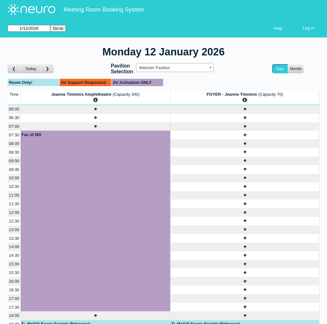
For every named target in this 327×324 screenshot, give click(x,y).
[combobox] (175, 67)
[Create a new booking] (95, 109)
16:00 (14, 281)
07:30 (14, 135)
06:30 (14, 117)
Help (278, 28)
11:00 (14, 195)
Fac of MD (31, 134)
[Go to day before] (14, 69)
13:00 (14, 229)
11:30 (14, 203)
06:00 (14, 109)
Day (280, 68)
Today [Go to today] (30, 68)
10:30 (14, 186)
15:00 (14, 264)
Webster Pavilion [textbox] (154, 67)
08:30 (14, 152)
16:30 (14, 290)
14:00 (14, 246)
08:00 (14, 143)
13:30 (14, 238)
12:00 (14, 212)
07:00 (14, 126)
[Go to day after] (47, 69)
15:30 (14, 272)
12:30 (14, 221)
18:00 (14, 315)
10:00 (14, 177)
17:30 (14, 307)
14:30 (14, 255)
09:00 (14, 160)
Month (295, 68)
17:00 (14, 298)
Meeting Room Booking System (104, 9)
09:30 (14, 169)
